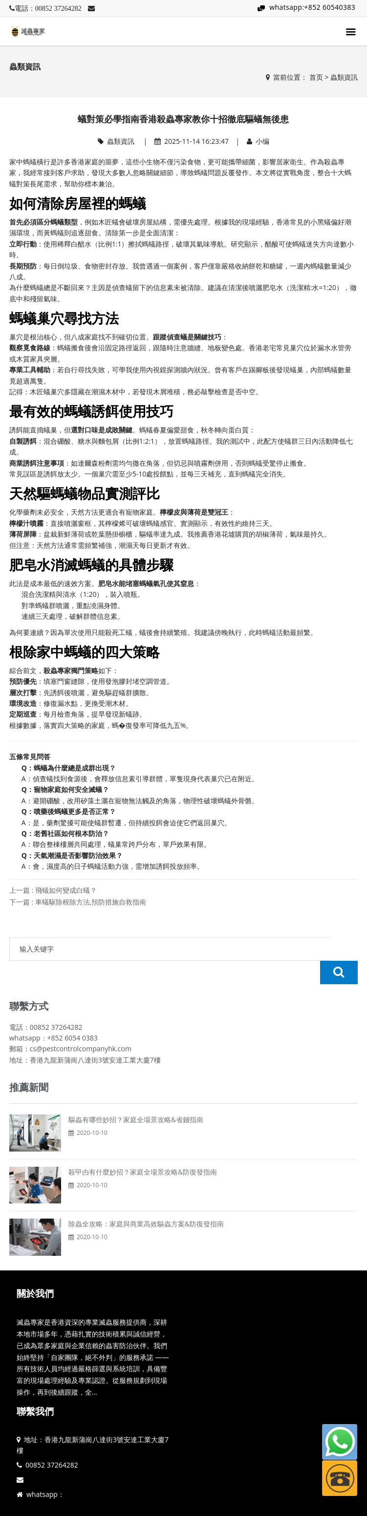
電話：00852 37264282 (48, 8)
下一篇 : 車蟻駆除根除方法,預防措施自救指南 (78, 901)
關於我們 (35, 1270)
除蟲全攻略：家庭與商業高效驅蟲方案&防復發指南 (146, 1200)
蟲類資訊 (344, 77)
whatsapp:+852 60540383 (312, 7)
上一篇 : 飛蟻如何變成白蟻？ (53, 890)
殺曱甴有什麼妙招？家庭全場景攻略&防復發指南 (142, 1148)
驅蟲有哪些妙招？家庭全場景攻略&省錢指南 (135, 1096)
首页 (316, 77)
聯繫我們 (35, 1387)
